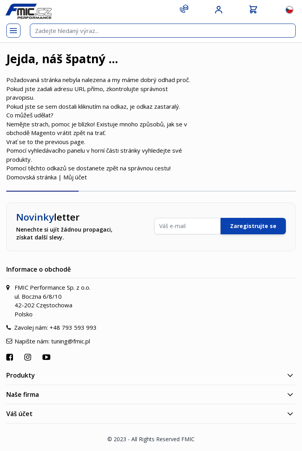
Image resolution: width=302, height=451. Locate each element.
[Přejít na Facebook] (10, 357)
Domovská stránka (31, 177)
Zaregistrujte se (253, 226)
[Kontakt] (184, 8)
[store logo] (28, 11)
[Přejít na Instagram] (28, 357)
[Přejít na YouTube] (47, 357)
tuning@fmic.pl (70, 341)
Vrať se (16, 142)
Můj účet (75, 177)
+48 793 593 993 (73, 327)
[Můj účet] (218, 10)
